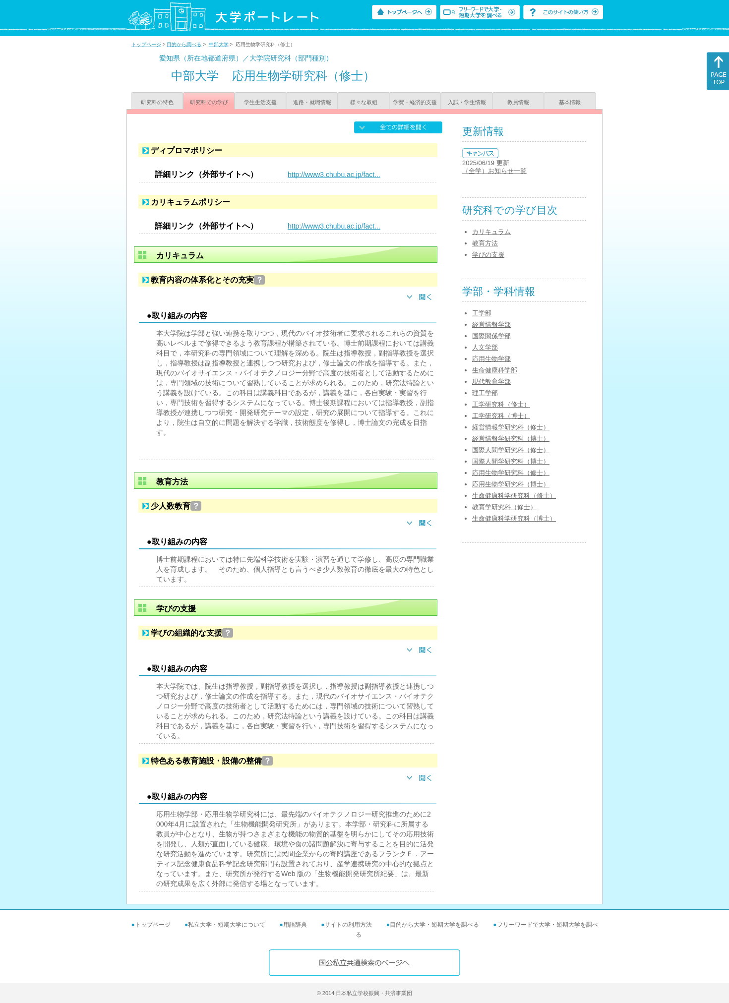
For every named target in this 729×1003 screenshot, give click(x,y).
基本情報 (570, 102)
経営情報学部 (491, 324)
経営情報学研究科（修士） (510, 427)
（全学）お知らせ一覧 (494, 171)
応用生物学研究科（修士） (510, 472)
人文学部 (485, 347)
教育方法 (485, 243)
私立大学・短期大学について (226, 924)
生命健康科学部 (494, 370)
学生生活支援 (260, 102)
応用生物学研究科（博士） (510, 484)
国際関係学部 (491, 336)
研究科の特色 (157, 102)
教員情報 (518, 102)
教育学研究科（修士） (504, 507)
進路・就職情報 (312, 102)
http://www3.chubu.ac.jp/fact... (334, 174)
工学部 (481, 313)
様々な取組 (363, 102)
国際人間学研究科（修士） (510, 450)
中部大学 (219, 44)
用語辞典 (295, 924)
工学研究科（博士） (501, 415)
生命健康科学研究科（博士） (514, 518)
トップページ (146, 44)
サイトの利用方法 (348, 924)
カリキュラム (491, 232)
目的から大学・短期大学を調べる (434, 924)
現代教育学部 (491, 381)
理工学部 (485, 393)
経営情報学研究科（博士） (510, 438)
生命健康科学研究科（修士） (514, 495)
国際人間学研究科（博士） (510, 461)
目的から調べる (184, 44)
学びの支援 (488, 254)
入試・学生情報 (467, 102)
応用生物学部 (491, 358)
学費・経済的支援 (415, 102)
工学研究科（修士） (501, 404)
